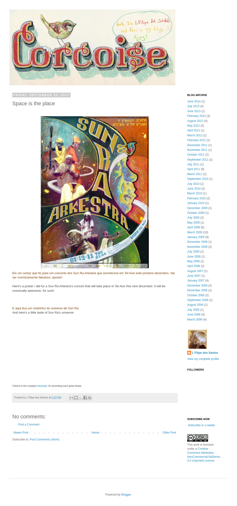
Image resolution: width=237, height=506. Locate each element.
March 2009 (194, 232)
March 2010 (194, 193)
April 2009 (193, 227)
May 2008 (193, 261)
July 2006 (193, 309)
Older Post (169, 432)
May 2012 (193, 125)
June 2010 (194, 188)
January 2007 (196, 280)
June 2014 (194, 101)
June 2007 (194, 275)
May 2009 (193, 222)
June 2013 (194, 111)
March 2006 (194, 319)
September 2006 (197, 300)
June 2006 (194, 314)
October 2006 (196, 295)
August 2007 (195, 271)
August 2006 (195, 304)
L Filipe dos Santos (205, 352)
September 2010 (197, 179)
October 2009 (196, 213)
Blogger (126, 494)
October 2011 (196, 154)
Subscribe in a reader (201, 425)
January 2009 (196, 237)
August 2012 (195, 121)
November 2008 (197, 246)
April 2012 (193, 130)
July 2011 (193, 164)
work (196, 444)
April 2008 (193, 266)
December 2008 (197, 241)
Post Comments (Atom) (44, 439)
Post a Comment (28, 424)
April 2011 (193, 169)
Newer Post (21, 432)
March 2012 (194, 135)
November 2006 (197, 290)
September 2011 (197, 159)
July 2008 (193, 251)
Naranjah (42, 386)
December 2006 (197, 285)
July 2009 (193, 217)
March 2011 (194, 174)
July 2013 (193, 106)
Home (95, 432)
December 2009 (197, 208)
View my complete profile (203, 359)
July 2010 (193, 184)
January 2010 (196, 203)
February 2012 (196, 140)
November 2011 (197, 150)
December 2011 (197, 145)
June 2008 (194, 256)
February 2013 (196, 116)
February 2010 (196, 198)
